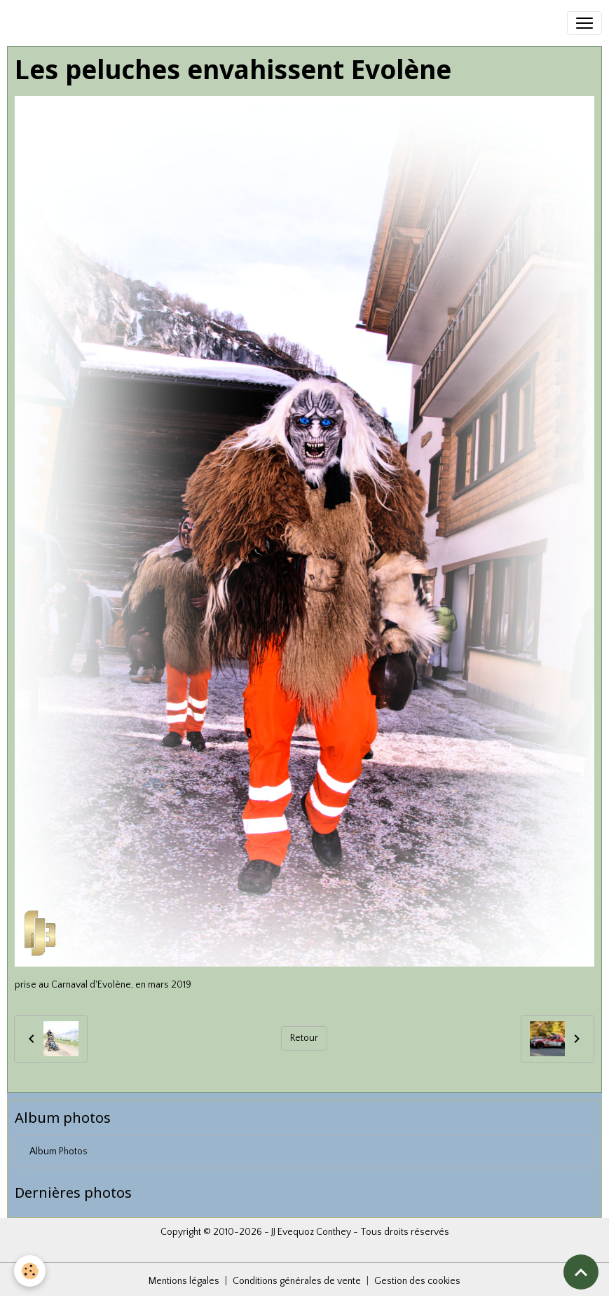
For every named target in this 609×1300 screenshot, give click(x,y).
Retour (304, 1038)
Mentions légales (184, 1281)
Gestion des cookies (417, 1281)
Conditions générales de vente (297, 1281)
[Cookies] (30, 1271)
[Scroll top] (580, 1271)
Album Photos (58, 1151)
